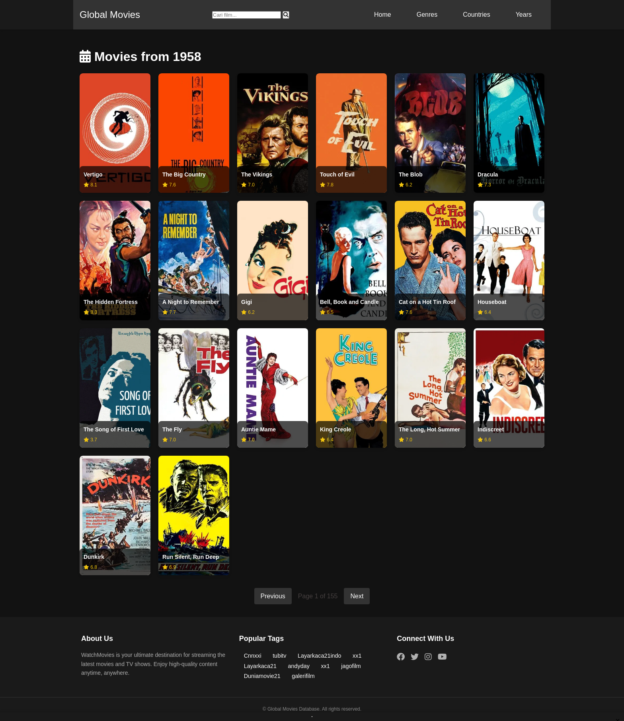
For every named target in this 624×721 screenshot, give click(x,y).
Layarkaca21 (260, 666)
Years (524, 14)
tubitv (279, 655)
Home (382, 14)
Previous (273, 596)
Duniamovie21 (262, 676)
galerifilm (303, 676)
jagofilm (351, 666)
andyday (299, 666)
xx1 (357, 655)
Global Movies (110, 14)
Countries (476, 14)
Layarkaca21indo (319, 655)
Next (356, 596)
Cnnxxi (252, 655)
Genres (427, 14)
